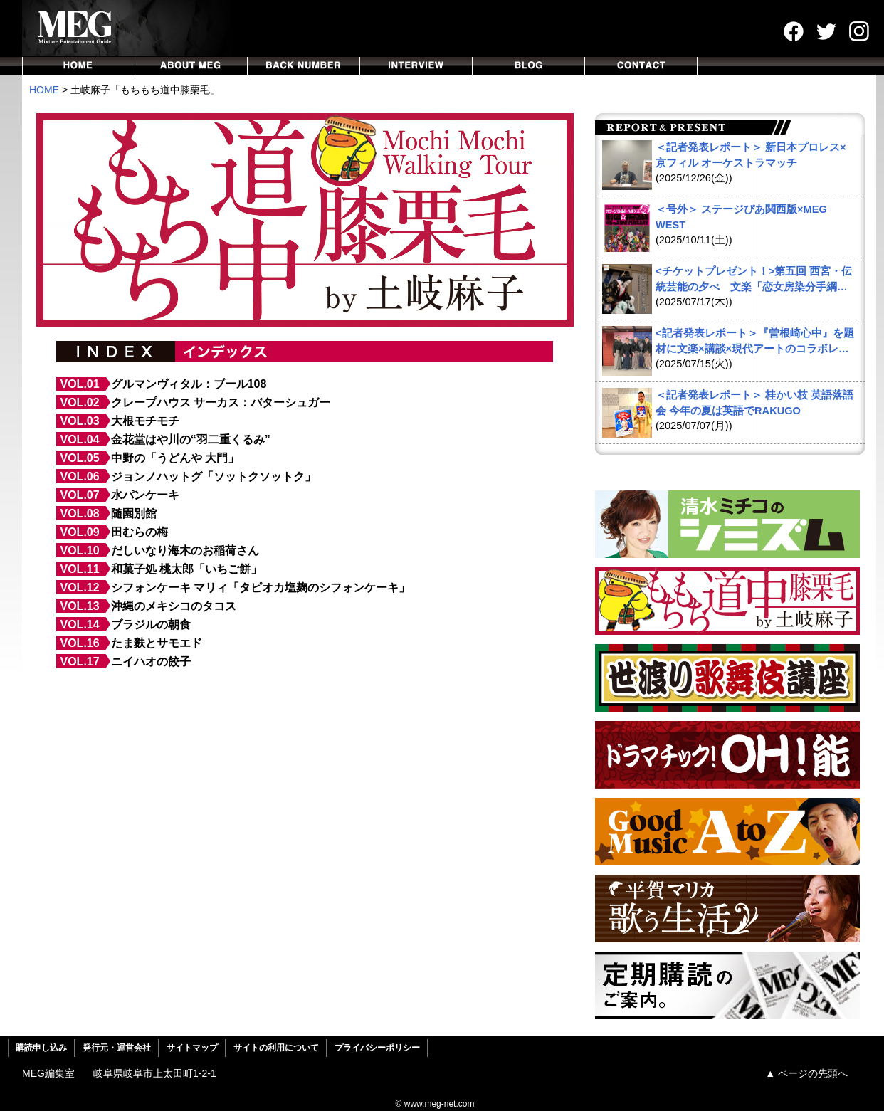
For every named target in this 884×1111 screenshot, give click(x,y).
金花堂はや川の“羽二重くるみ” (190, 439)
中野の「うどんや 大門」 (175, 458)
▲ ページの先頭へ (806, 1073)
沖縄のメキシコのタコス (173, 606)
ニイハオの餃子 (151, 661)
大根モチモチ (145, 421)
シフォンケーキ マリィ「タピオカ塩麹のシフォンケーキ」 (260, 587)
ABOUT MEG (191, 66)
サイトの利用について (276, 1048)
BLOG (529, 66)
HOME (78, 66)
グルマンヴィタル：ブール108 (189, 384)
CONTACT (641, 66)
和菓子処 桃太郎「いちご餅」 (186, 569)
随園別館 (134, 513)
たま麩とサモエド (156, 643)
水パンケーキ (145, 495)
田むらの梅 (139, 532)
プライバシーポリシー (377, 1048)
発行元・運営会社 (117, 1048)
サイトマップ (192, 1048)
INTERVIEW (416, 66)
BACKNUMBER (304, 66)
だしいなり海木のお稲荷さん (185, 550)
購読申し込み (41, 1048)
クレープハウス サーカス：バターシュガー (220, 402)
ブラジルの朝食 (151, 624)
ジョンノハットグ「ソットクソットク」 (213, 476)
